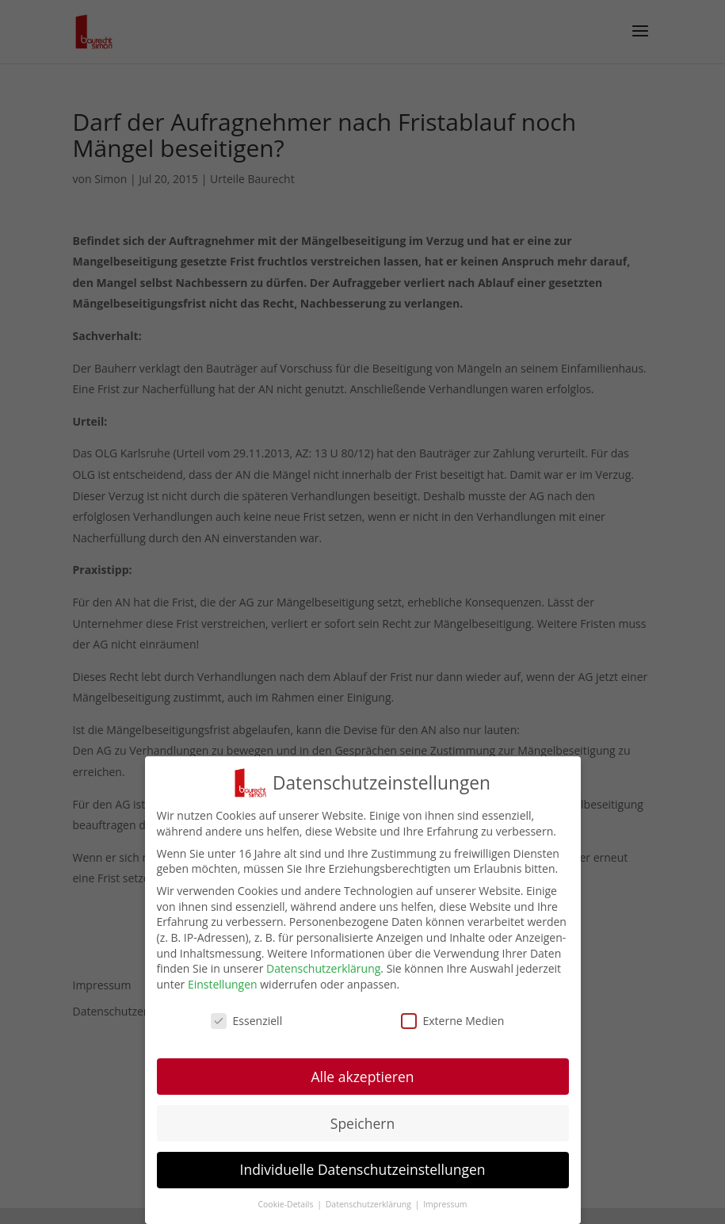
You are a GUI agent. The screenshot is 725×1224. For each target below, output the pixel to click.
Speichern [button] (362, 1120)
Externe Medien (453, 1017)
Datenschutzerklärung (323, 965)
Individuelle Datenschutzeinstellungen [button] (363, 1166)
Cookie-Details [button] (286, 1201)
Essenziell (247, 1017)
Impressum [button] (445, 1201)
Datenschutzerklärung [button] (370, 1201)
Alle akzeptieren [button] (362, 1073)
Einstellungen (223, 981)
